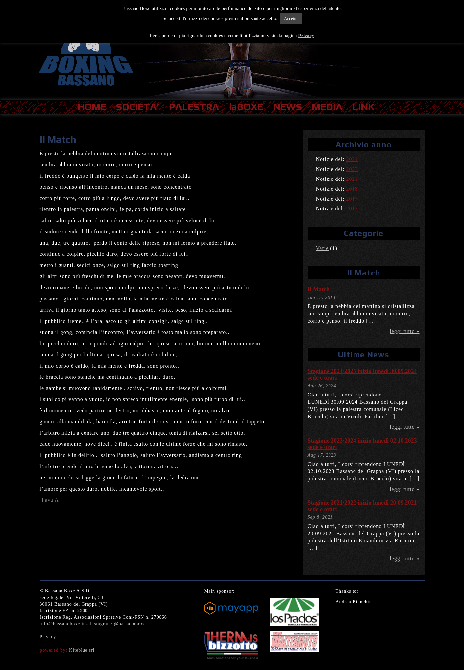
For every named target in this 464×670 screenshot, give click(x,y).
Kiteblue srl (82, 650)
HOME (92, 106)
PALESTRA (194, 106)
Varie (322, 248)
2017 (352, 199)
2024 (352, 159)
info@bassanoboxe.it (62, 623)
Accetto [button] (290, 18)
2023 (352, 169)
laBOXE (246, 106)
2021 (352, 179)
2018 (352, 189)
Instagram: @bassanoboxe (117, 623)
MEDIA (327, 106)
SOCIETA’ (137, 106)
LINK (363, 106)
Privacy (48, 636)
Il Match (319, 289)
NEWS (287, 106)
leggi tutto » (404, 331)
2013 (352, 208)
